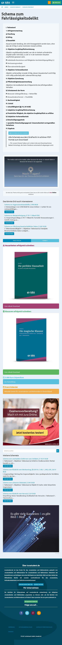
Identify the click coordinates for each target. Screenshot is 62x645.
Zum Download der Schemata (18, 133)
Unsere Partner (38, 584)
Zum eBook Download (12, 306)
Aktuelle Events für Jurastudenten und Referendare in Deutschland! (28, 391)
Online (52, 192)
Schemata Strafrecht (28, 7)
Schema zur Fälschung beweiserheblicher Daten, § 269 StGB (25, 226)
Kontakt (10, 631)
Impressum (11, 627)
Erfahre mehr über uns (26, 584)
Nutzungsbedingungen (25, 627)
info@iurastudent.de (31, 601)
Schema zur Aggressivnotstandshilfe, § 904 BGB (21, 204)
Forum (50, 240)
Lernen (6, 7)
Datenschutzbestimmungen (44, 627)
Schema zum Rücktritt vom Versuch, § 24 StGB (19, 493)
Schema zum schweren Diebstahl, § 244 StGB (18, 482)
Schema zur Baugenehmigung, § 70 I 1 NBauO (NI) (21, 215)
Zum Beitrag (9, 212)
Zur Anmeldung (9, 382)
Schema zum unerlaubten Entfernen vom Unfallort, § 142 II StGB (25, 459)
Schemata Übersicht (15, 7)
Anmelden (56, 2)
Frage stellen (17, 240)
